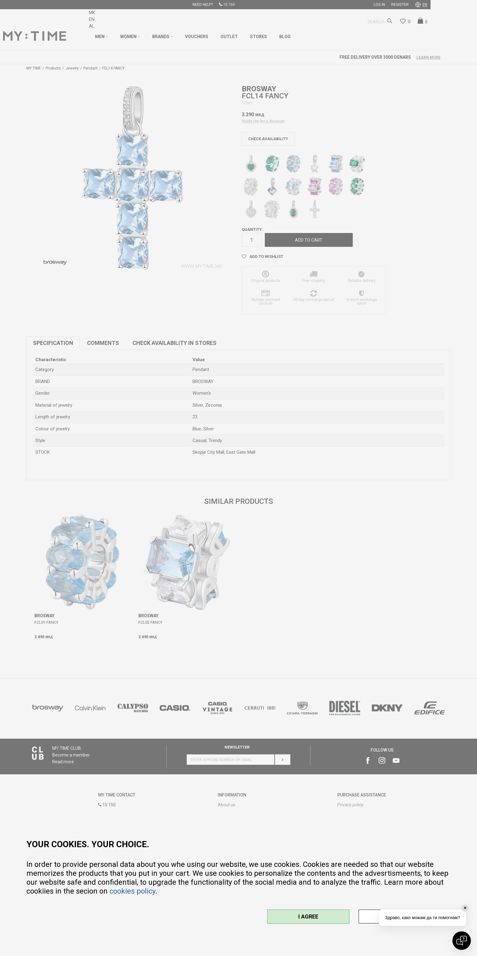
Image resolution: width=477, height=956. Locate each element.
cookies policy (132, 891)
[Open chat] (461, 940)
